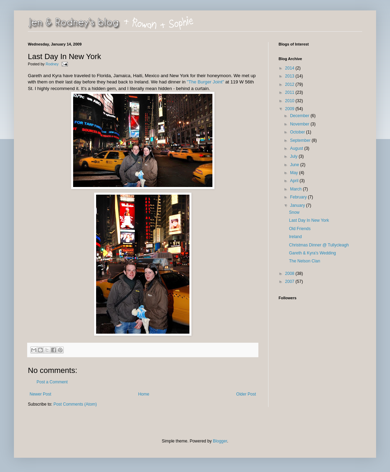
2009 (290, 108)
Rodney (53, 64)
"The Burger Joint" (205, 81)
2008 (290, 273)
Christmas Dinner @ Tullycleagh (319, 245)
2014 (290, 68)
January (298, 205)
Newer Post (40, 394)
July (294, 156)
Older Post (246, 394)
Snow (294, 212)
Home (143, 394)
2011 (290, 92)
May (294, 172)
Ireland (295, 236)
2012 (290, 84)
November (300, 124)
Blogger (220, 441)
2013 (290, 76)
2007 (290, 281)
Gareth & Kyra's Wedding (312, 253)
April (294, 180)
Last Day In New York (309, 220)
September (301, 140)
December (300, 115)
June (295, 164)
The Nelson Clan (304, 261)
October (298, 132)
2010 (290, 100)
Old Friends (300, 228)
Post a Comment (52, 382)
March (296, 189)
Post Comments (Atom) (75, 404)
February (299, 197)
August (297, 148)
